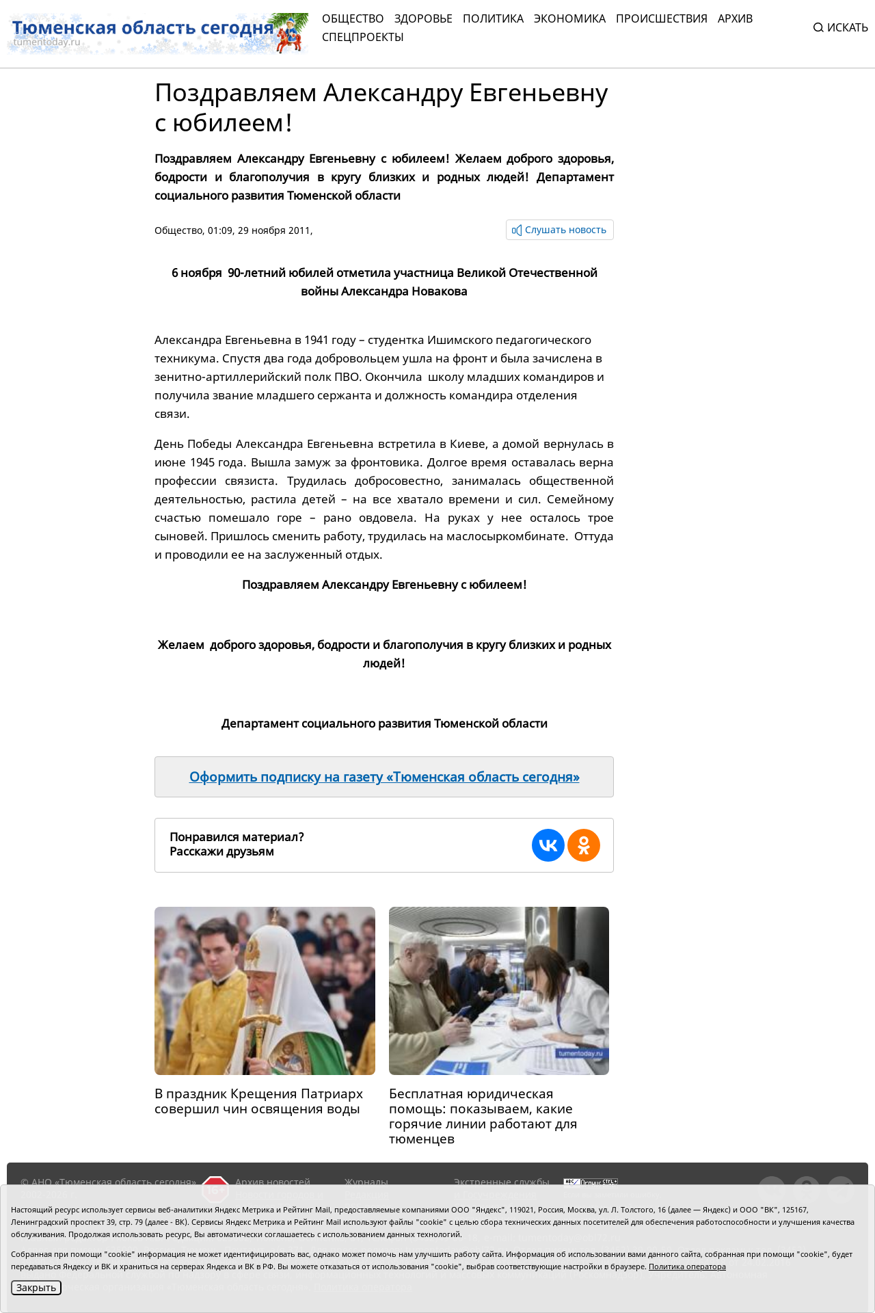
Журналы (366, 1182)
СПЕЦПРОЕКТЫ (363, 36)
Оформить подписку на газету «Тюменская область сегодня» (384, 777)
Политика (493, 18)
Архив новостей (272, 1182)
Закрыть (36, 1287)
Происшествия (662, 18)
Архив (735, 18)
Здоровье (423, 18)
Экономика (570, 18)
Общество (353, 18)
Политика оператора (687, 1266)
